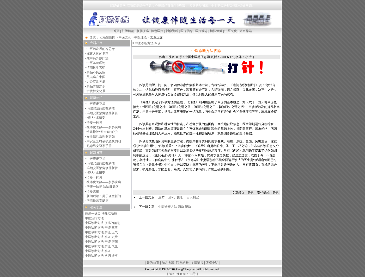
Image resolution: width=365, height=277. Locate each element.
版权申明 (212, 263)
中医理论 (140, 37)
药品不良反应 (96, 72)
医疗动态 (201, 31)
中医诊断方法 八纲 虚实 (101, 255)
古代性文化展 (96, 91)
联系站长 (182, 263)
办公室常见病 (96, 81)
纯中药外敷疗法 (97, 58)
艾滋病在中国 (96, 77)
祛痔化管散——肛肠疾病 (104, 127)
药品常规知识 (96, 86)
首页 (116, 31)
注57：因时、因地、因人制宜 (178, 197)
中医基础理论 (96, 63)
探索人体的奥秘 (97, 53)
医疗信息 (186, 31)
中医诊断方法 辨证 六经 (101, 237)
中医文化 (230, 31)
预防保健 (216, 31)
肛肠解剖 (128, 31)
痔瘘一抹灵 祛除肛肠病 (103, 187)
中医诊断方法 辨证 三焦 (101, 227)
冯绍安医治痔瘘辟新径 (102, 113)
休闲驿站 (245, 31)
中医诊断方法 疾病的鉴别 (102, 223)
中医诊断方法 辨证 (98, 251)
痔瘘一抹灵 (94, 122)
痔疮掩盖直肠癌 (97, 201)
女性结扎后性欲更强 (101, 136)
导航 (92, 37)
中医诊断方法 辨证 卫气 (101, 232)
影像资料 (172, 31)
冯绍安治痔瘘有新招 (101, 108)
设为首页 (153, 263)
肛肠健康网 (107, 37)
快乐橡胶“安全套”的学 (102, 132)
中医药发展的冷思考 (101, 49)
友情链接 (197, 263)
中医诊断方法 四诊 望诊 (174, 207)
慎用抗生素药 (96, 67)
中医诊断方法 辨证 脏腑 (101, 241)
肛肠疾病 (142, 31)
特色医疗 (157, 31)
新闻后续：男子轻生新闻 (104, 196)
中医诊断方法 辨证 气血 (101, 246)
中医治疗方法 (94, 218)
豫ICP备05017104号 (182, 274)
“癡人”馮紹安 (96, 118)
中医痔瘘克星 (96, 104)
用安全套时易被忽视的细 (104, 141)
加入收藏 (168, 263)
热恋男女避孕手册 (99, 146)
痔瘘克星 (93, 191)
